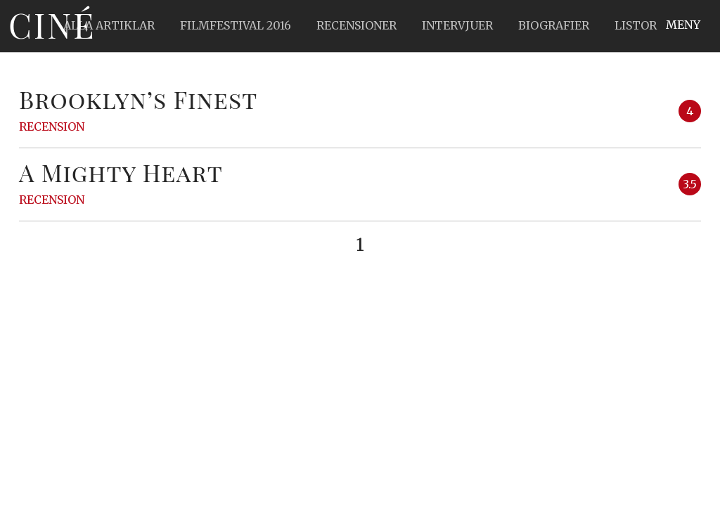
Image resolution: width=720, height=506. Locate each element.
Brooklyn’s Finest (138, 99)
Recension (51, 126)
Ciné (52, 24)
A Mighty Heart (121, 172)
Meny (683, 25)
